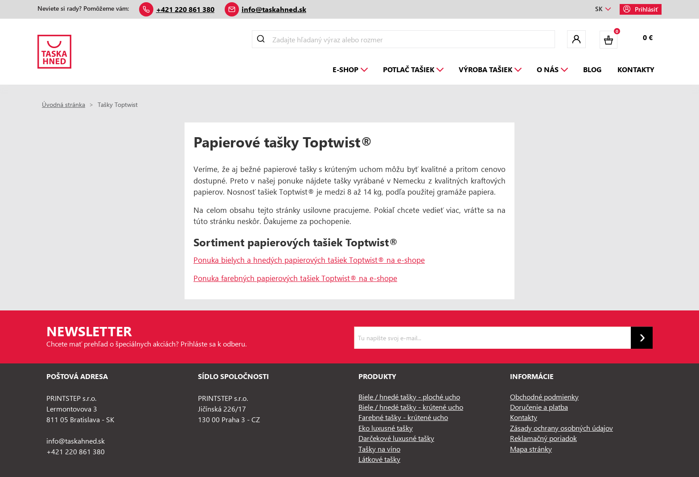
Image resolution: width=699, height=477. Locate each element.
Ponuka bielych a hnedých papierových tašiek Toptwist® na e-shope (309, 260)
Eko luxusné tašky (385, 427)
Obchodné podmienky (544, 396)
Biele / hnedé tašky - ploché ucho (409, 396)
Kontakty (523, 417)
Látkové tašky (379, 459)
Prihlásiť (640, 9)
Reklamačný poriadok (543, 438)
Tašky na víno (379, 448)
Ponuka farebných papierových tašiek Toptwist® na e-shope (295, 278)
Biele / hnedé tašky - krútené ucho (410, 407)
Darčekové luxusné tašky (396, 438)
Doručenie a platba (539, 407)
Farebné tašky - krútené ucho (403, 417)
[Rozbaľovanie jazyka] (603, 9)
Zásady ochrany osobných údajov (561, 427)
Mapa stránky (531, 448)
